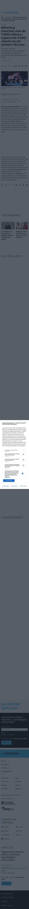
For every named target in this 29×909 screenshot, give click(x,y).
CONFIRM (9, 480)
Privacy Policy (23, 486)
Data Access (14, 486)
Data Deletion (5, 486)
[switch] (23, 454)
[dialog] (14, 454)
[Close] (26, 423)
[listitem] (14, 451)
